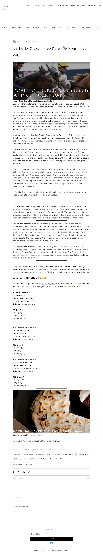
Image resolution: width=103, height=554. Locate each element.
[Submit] (51, 539)
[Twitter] (51, 543)
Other (45, 27)
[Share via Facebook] (14, 472)
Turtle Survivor (85, 27)
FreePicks (17, 454)
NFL (60, 27)
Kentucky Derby (83, 454)
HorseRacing (28, 454)
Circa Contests (71, 27)
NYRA (62, 459)
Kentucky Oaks (30, 459)
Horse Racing (16, 27)
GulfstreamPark (68, 454)
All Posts (5, 27)
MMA (27, 27)
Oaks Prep (42, 459)
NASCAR (36, 27)
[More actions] (89, 42)
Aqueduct (53, 459)
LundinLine (40, 454)
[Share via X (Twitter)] (19, 472)
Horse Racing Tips (53, 454)
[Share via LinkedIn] (24, 472)
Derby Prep (18, 459)
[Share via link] (29, 472)
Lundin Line (28, 464)
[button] (98, 27)
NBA (53, 27)
